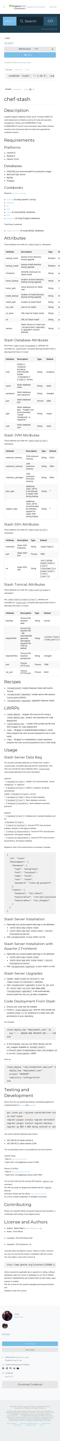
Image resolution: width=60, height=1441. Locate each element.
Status (42, 1435)
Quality (29, 89)
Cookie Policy (17, 1435)
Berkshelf (19, 70)
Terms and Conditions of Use (29, 1433)
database (10, 203)
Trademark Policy (30, 1435)
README (8, 89)
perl (8, 215)
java (8, 209)
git (8, 206)
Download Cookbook (30, 1394)
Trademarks (13, 1425)
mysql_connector (13, 231)
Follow (30, 55)
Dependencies (17, 89)
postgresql (11, 218)
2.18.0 (28, 49)
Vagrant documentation (38, 1203)
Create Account (36, 7)
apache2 (10, 199)
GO (50, 21)
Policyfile (8, 70)
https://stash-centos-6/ (19, 1168)
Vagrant (22, 1113)
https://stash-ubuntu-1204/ (21, 1181)
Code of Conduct (11, 1433)
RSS (7, 38)
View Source (30, 1353)
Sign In (52, 7)
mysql (9, 212)
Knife (27, 70)
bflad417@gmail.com (32, 1238)
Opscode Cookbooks (19, 193)
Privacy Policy (46, 1433)
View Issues (30, 1359)
